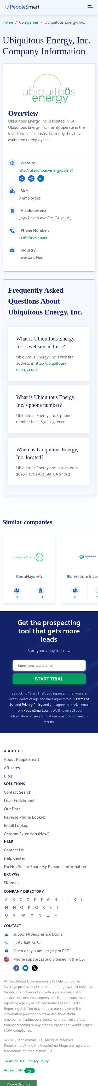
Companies (29, 22)
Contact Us (14, 850)
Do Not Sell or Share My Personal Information (45, 866)
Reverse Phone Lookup (24, 817)
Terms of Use (14, 1061)
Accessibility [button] (19, 1071)
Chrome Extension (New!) (26, 834)
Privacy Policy (32, 705)
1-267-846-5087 (22, 942)
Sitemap (11, 882)
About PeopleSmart (21, 759)
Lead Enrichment (19, 800)
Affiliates (12, 768)
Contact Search (17, 792)
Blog (8, 776)
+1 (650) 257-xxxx (33, 238)
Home (8, 22)
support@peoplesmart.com (33, 934)
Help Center (14, 858)
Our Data (12, 809)
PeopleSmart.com (37, 711)
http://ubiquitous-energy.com (44, 171)
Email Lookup (16, 825)
